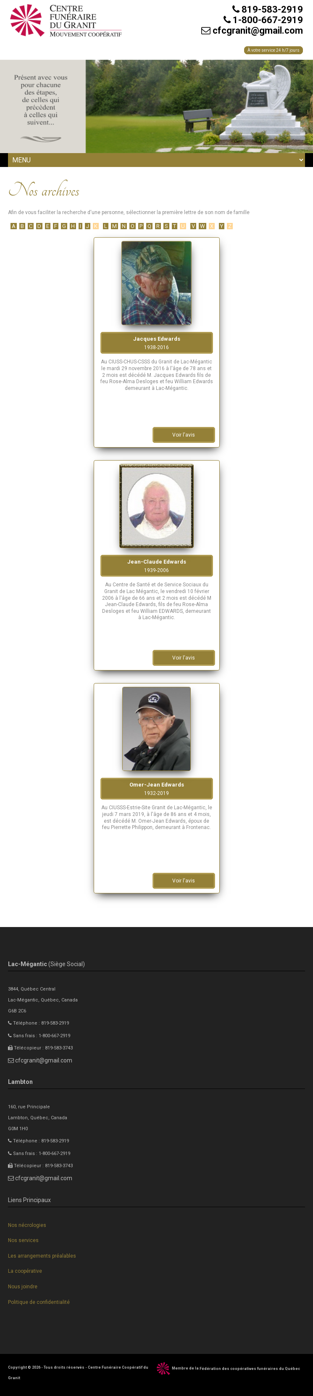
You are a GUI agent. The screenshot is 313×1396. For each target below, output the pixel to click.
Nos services (23, 1240)
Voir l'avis (183, 435)
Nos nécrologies (27, 1225)
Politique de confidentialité (39, 1302)
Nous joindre (22, 1287)
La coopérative (25, 1271)
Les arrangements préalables (42, 1256)
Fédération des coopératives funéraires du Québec (250, 1369)
